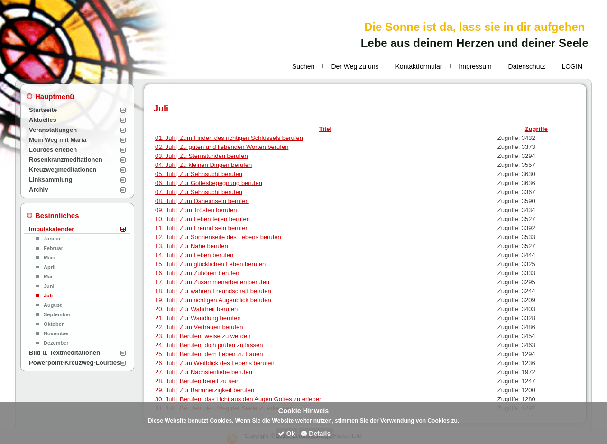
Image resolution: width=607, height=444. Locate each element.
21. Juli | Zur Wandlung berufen (198, 318)
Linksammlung (51, 179)
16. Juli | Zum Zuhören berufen (197, 273)
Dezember (56, 343)
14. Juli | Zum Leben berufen (194, 255)
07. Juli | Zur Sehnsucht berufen (198, 191)
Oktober (54, 324)
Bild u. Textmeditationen (64, 352)
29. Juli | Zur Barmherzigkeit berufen (204, 390)
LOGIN (571, 66)
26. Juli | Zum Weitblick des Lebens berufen (215, 363)
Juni (49, 286)
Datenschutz (526, 66)
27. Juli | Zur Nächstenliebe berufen (203, 372)
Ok (286, 433)
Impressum (475, 66)
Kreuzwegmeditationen (62, 169)
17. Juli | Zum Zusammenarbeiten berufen (212, 282)
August (53, 305)
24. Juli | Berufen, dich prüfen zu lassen (209, 345)
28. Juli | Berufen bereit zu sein (197, 381)
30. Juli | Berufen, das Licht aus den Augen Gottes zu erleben (238, 399)
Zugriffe (536, 128)
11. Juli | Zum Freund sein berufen (202, 227)
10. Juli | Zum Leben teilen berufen (202, 218)
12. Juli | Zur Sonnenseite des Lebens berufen (218, 236)
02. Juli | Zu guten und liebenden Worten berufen (221, 146)
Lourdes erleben (53, 149)
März (49, 257)
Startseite (43, 109)
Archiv (38, 189)
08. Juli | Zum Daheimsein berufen (202, 200)
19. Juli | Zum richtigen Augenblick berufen (213, 300)
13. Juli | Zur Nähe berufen (191, 246)
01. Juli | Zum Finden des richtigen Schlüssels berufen (229, 137)
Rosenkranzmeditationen (65, 159)
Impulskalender (51, 228)
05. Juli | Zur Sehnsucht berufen (198, 173)
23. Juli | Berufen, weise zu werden (202, 336)
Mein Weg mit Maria (57, 139)
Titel (325, 128)
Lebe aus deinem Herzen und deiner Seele (475, 43)
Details (316, 433)
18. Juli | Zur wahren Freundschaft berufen (213, 291)
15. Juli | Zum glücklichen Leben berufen (210, 264)
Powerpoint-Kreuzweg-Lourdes (74, 362)
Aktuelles (42, 119)
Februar (53, 248)
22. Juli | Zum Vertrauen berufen (199, 327)
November (56, 333)
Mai (48, 276)
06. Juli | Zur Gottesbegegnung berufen (208, 182)
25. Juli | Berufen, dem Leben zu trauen (209, 354)
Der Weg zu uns (354, 66)
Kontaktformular (418, 66)
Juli (48, 295)
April (49, 267)
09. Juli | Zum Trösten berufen (196, 209)
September (57, 314)
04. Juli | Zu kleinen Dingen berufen (203, 164)
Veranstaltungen (53, 129)
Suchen (303, 66)
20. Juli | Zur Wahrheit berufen (196, 309)
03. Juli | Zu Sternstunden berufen (201, 155)
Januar (52, 238)
